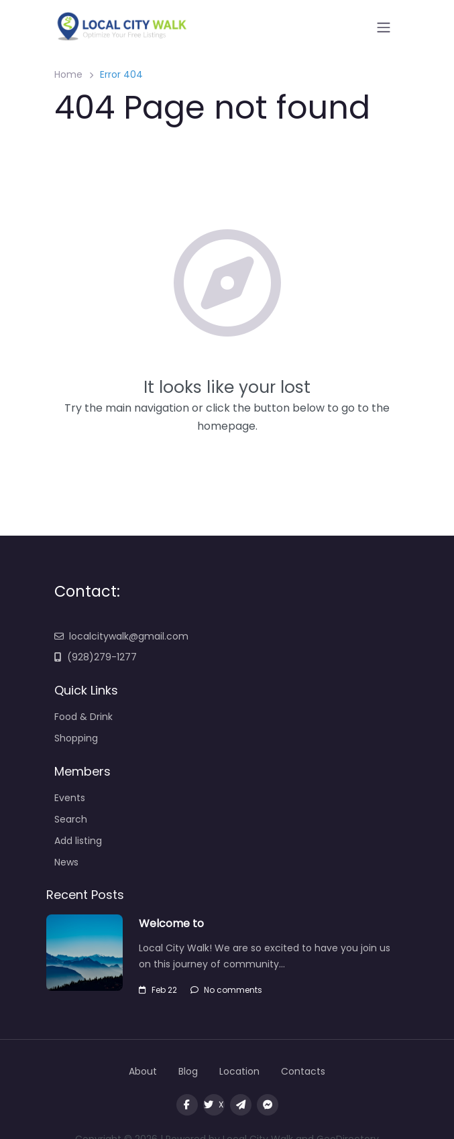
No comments (226, 990)
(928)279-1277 (95, 657)
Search (70, 819)
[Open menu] (383, 27)
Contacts (303, 1071)
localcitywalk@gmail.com (121, 636)
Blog (188, 1071)
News (66, 862)
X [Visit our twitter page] (213, 1104)
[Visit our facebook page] (187, 1105)
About (143, 1071)
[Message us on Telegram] (240, 1105)
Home (68, 74)
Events (69, 797)
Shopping (76, 738)
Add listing (78, 840)
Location (239, 1071)
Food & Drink (83, 716)
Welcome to (173, 923)
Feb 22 (158, 990)
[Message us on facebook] (267, 1105)
